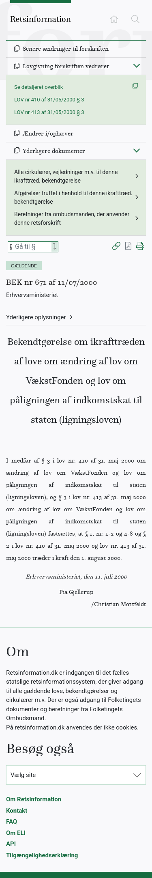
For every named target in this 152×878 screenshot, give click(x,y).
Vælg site (23, 775)
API (11, 844)
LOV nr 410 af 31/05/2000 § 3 (49, 100)
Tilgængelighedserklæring (42, 855)
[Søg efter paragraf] (32, 247)
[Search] (54, 247)
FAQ (11, 821)
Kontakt (16, 810)
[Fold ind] (137, 65)
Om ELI (16, 833)
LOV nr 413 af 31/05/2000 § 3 (49, 112)
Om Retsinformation (33, 799)
